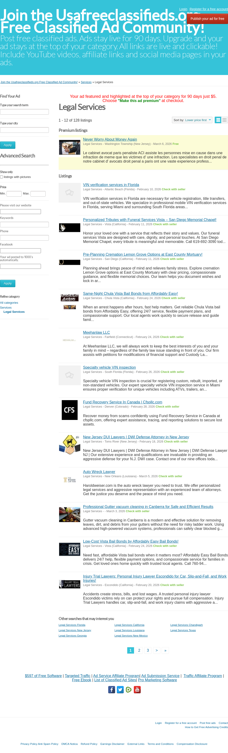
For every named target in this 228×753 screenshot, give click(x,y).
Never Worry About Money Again (110, 139)
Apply (8, 145)
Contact (223, 722)
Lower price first (196, 120)
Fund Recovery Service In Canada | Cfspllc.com (122, 402)
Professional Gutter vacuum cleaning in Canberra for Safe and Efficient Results (148, 507)
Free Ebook (81, 680)
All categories (9, 302)
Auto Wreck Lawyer (99, 472)
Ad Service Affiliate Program (116, 676)
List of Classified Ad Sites (115, 680)
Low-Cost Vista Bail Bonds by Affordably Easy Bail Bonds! (130, 541)
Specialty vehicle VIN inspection (109, 367)
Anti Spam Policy (48, 743)
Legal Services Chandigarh (186, 624)
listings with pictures (17, 177)
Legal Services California (129, 624)
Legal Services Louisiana (129, 630)
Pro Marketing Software (157, 680)
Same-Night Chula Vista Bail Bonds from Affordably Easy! (130, 294)
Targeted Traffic (77, 676)
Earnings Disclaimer (112, 743)
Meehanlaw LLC (96, 332)
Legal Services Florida (72, 624)
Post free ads (207, 722)
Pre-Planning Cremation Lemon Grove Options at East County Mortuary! (142, 254)
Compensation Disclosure (192, 743)
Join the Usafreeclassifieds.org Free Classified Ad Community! (102, 21)
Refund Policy (89, 743)
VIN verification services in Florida (111, 185)
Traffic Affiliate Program (203, 676)
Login (183, 9)
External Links (135, 743)
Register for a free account (209, 9)
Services (6, 307)
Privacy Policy (28, 743)
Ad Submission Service (160, 676)
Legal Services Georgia (73, 635)
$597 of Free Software (43, 676)
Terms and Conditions (161, 743)
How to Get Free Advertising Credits (206, 727)
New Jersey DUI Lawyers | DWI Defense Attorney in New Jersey (136, 437)
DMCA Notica (69, 743)
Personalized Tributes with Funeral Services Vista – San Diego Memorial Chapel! (149, 220)
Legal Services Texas (183, 630)
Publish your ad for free (207, 18)
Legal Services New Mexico (131, 635)
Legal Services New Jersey (75, 630)
